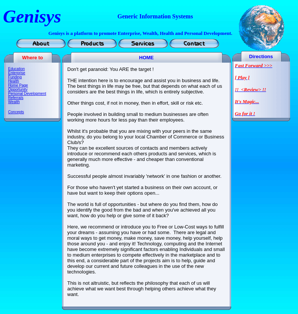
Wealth (14, 102)
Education (16, 69)
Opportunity (18, 89)
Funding (15, 77)
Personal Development (27, 94)
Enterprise (17, 73)
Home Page (18, 85)
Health (13, 81)
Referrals (16, 98)
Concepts (16, 112)
